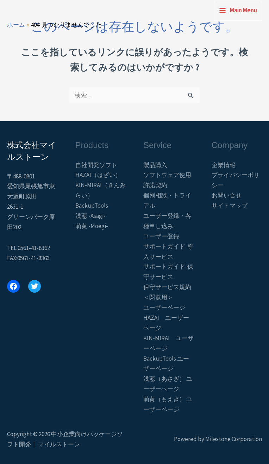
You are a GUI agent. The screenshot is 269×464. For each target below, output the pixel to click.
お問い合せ (227, 195)
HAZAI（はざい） (98, 175)
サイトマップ (230, 205)
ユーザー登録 (161, 236)
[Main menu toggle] (238, 10)
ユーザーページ (164, 307)
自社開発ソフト (96, 165)
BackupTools (91, 205)
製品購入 (155, 165)
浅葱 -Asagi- (90, 216)
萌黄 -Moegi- (91, 226)
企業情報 (224, 165)
